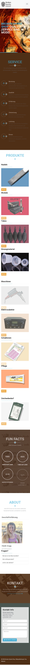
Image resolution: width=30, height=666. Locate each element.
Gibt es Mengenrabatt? (8, 559)
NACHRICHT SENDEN (10, 639)
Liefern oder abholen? (8, 562)
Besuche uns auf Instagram (15, 593)
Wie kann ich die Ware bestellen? (10, 556)
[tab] (15, 556)
